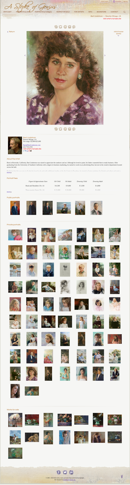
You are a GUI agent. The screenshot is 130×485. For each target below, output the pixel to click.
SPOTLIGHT (7, 12)
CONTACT (114, 12)
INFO (90, 12)
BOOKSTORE (101, 12)
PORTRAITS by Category (43, 12)
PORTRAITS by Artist (23, 12)
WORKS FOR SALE (63, 12)
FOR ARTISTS (79, 12)
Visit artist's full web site (112, 19)
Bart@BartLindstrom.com (31, 145)
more (9, 172)
